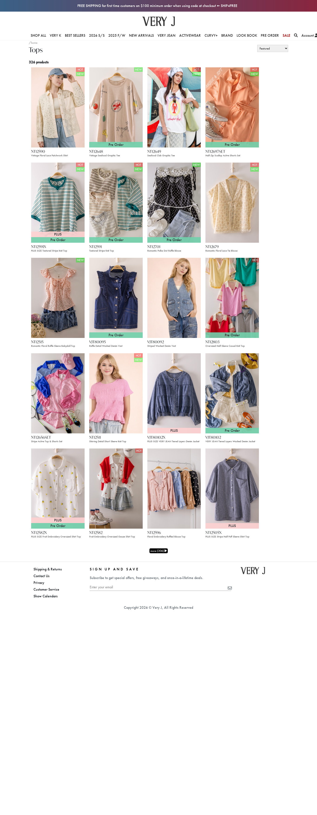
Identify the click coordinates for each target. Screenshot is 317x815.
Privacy (38, 582)
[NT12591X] (58, 202)
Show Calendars (45, 596)
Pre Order (270, 35)
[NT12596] (174, 488)
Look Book (247, 35)
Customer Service (46, 589)
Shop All (38, 35)
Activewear (190, 35)
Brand (227, 35)
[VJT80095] (116, 297)
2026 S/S (97, 35)
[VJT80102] (232, 392)
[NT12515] (58, 297)
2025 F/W (116, 35)
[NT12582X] (58, 488)
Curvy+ (211, 35)
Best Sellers (75, 35)
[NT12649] (174, 107)
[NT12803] (232, 297)
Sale (286, 35)
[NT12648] (116, 107)
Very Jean (166, 35)
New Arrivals (141, 35)
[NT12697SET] (232, 107)
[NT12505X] (232, 488)
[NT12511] (116, 392)
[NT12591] (116, 202)
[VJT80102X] (174, 392)
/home (33, 43)
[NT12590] (58, 107)
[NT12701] (174, 202)
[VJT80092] (174, 297)
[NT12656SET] (58, 392)
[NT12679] (232, 202)
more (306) (158, 551)
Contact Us (41, 575)
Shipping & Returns (47, 569)
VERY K (55, 35)
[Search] (296, 35)
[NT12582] (116, 488)
